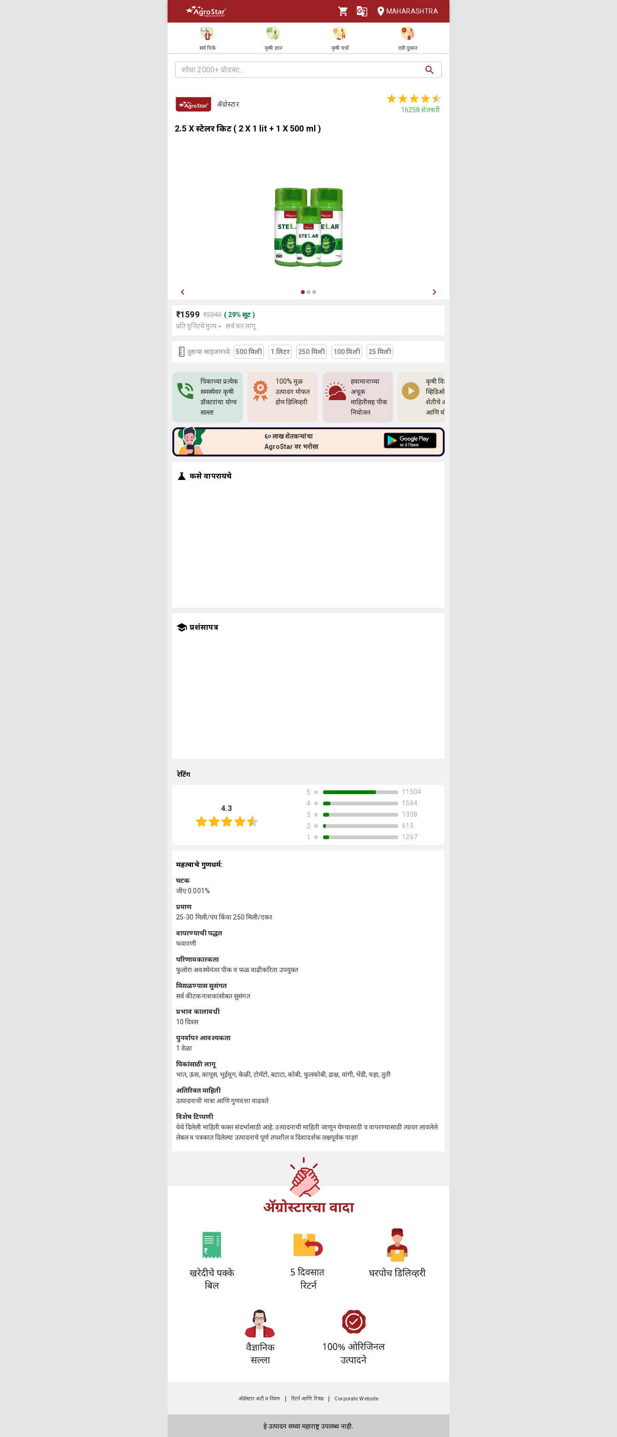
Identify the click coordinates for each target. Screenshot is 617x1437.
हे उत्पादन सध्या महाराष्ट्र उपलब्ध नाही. (308, 1426)
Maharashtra (404, 11)
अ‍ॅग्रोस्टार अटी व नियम (259, 1399)
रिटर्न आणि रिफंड (307, 1399)
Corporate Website (356, 1399)
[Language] (362, 11)
